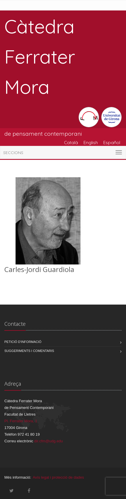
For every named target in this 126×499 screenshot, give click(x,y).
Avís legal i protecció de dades (58, 477)
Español (111, 142)
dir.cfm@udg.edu (48, 441)
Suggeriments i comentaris (29, 351)
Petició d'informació (22, 342)
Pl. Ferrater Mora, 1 (20, 421)
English (91, 142)
